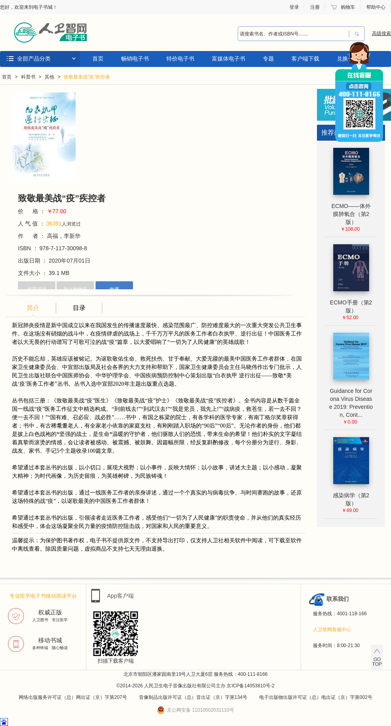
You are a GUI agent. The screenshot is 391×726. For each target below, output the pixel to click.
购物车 (348, 7)
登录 (294, 7)
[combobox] (291, 33)
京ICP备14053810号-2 (250, 686)
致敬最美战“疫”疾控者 (87, 77)
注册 (315, 7)
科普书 (28, 77)
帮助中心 (375, 7)
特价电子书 (180, 58)
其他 (49, 77)
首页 (98, 58)
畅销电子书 (135, 58)
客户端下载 (305, 58)
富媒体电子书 (228, 58)
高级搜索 (381, 33)
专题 (268, 58)
